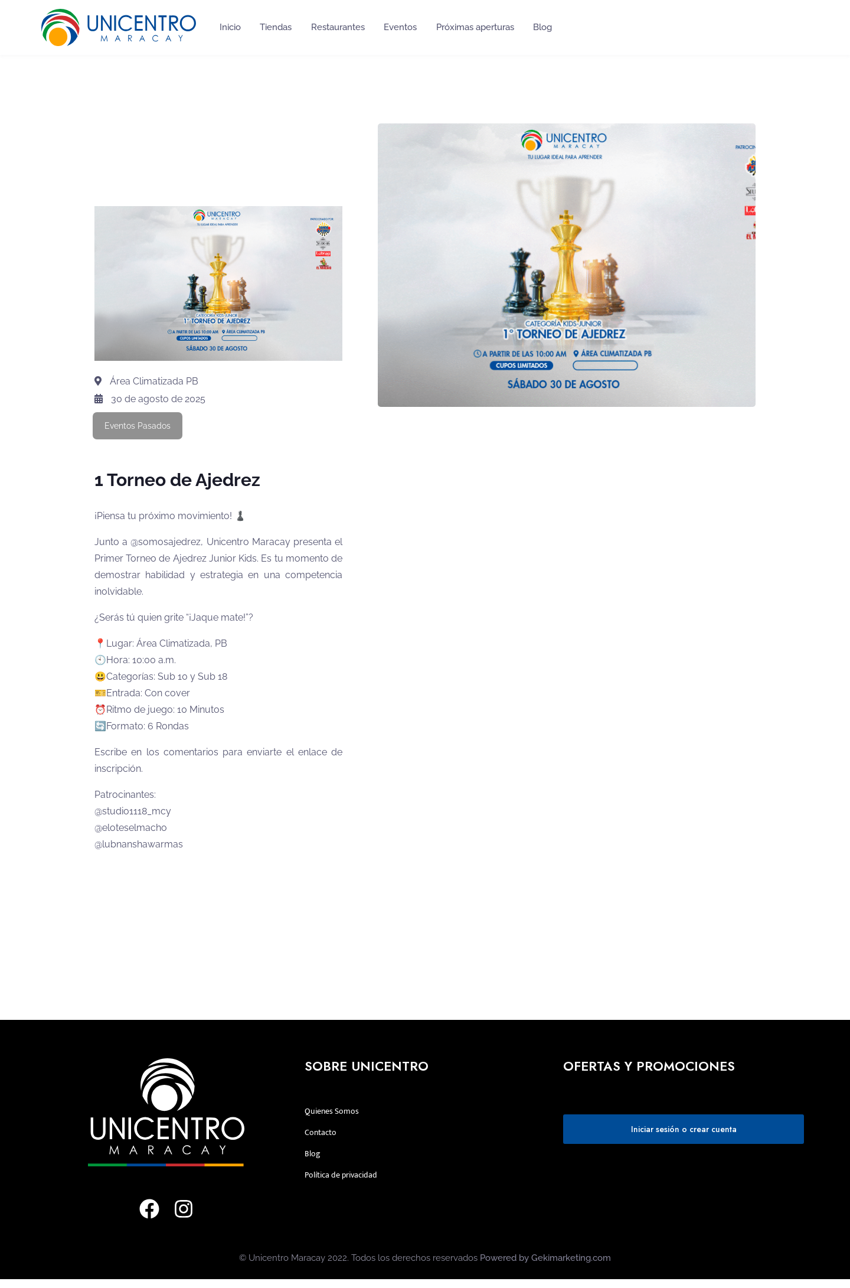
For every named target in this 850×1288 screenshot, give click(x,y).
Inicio (230, 27)
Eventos (400, 27)
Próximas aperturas (475, 27)
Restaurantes (338, 27)
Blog (542, 27)
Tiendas (276, 27)
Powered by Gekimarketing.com (545, 1258)
